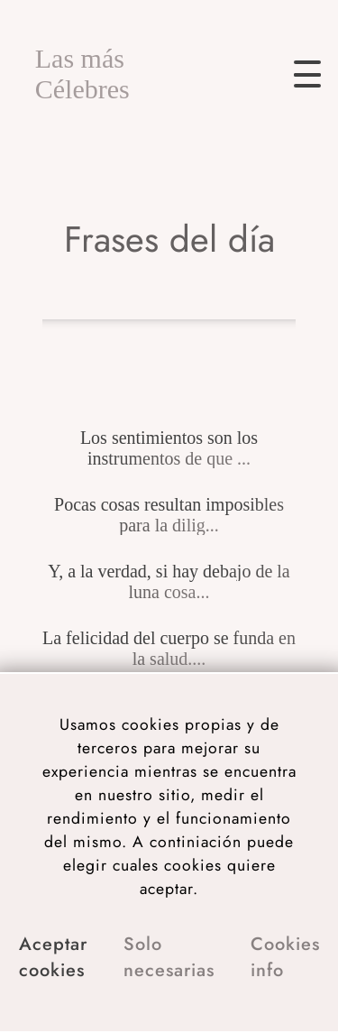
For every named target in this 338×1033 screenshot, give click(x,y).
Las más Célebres (82, 73)
